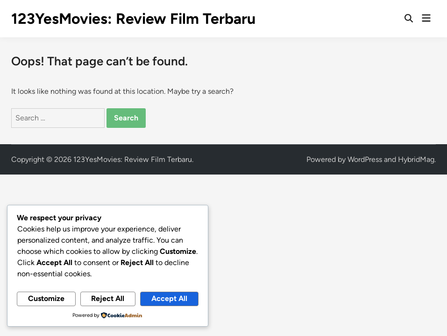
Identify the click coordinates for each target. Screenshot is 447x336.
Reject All (107, 298)
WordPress (365, 159)
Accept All (169, 298)
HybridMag (416, 159)
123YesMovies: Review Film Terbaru (133, 19)
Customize (46, 298)
